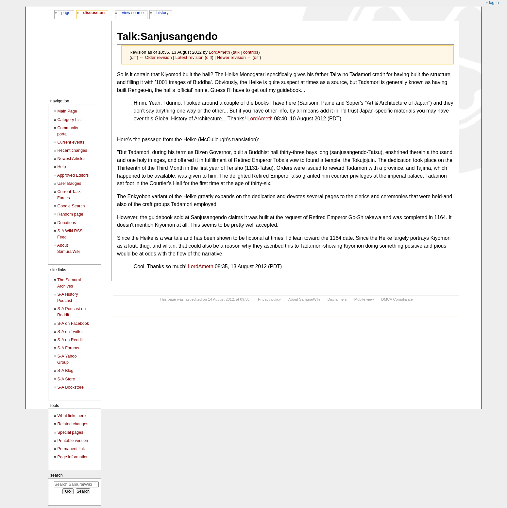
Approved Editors (73, 175)
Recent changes (72, 150)
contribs (251, 52)
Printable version (72, 440)
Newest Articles (71, 158)
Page (65, 12)
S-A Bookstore (70, 387)
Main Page (67, 111)
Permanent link (71, 449)
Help (61, 167)
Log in (494, 2)
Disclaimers (337, 299)
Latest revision (190, 57)
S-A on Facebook (73, 323)
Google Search (71, 206)
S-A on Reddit (70, 340)
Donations (66, 222)
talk (236, 52)
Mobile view (364, 299)
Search (56, 475)
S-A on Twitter (70, 331)
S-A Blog (65, 370)
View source (133, 12)
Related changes (72, 424)
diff (134, 57)
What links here (71, 415)
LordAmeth (260, 118)
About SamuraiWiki (304, 299)
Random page (70, 214)
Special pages (70, 432)
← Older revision (155, 57)
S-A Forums (68, 348)
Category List (69, 119)
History (163, 12)
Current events (70, 142)
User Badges (69, 183)
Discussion (94, 12)
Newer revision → (234, 57)
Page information (72, 457)
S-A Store (66, 379)
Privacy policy (269, 299)
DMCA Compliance (397, 299)
